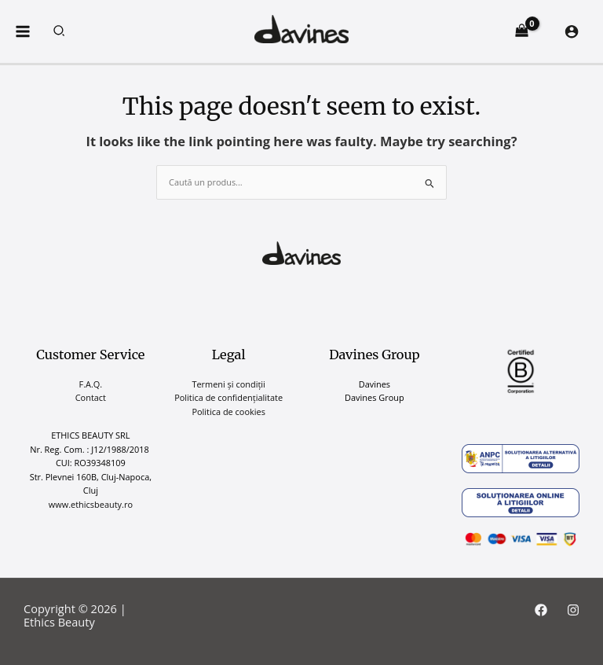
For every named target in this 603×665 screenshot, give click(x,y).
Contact (90, 397)
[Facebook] (541, 610)
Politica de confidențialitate (228, 397)
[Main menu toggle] (23, 31)
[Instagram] (573, 610)
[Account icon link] (572, 31)
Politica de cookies (228, 411)
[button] (60, 31)
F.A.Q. (91, 384)
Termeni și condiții (228, 384)
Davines (374, 384)
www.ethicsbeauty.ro (91, 504)
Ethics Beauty (59, 622)
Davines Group (374, 397)
